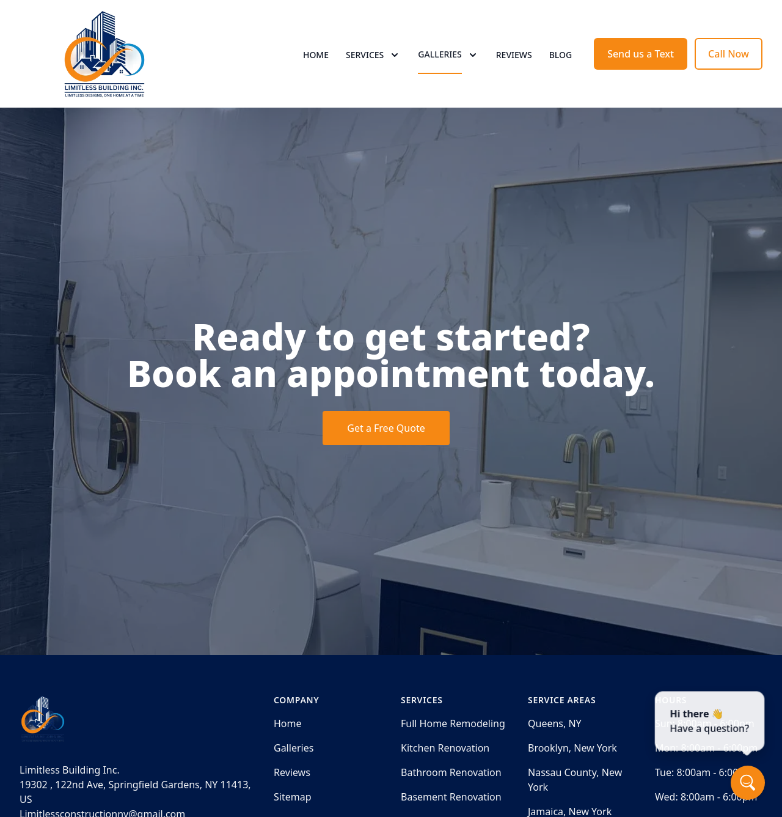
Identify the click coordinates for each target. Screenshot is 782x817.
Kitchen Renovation (445, 748)
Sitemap (293, 797)
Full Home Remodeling (453, 723)
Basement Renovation (451, 797)
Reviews (514, 55)
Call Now (728, 54)
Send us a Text (640, 54)
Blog (560, 55)
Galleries (293, 748)
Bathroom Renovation (451, 772)
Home (316, 55)
